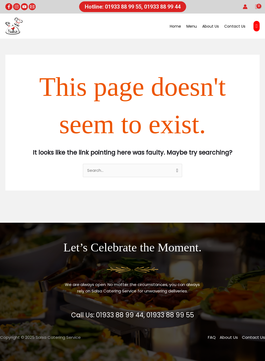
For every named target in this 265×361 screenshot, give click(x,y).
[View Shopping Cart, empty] (256, 7)
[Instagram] (16, 6)
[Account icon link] (245, 6)
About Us (210, 26)
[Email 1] (32, 6)
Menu (191, 26)
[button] (132, 6)
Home (175, 26)
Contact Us (234, 26)
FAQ (212, 337)
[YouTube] (24, 6)
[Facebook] (8, 6)
